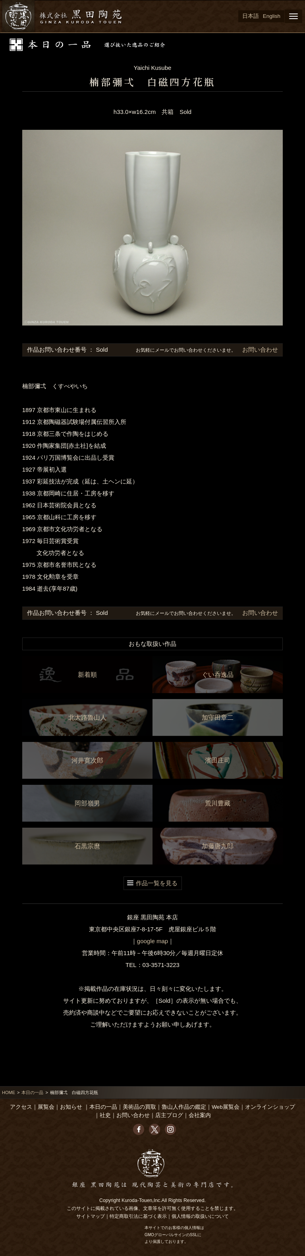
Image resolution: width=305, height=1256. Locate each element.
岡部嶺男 (87, 803)
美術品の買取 (139, 1107)
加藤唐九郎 (218, 846)
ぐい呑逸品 (218, 674)
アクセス (21, 1107)
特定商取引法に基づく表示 (138, 1216)
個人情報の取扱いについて (200, 1216)
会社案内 (200, 1115)
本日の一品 (32, 1092)
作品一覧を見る (157, 883)
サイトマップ (90, 1216)
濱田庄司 (217, 760)
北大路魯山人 (87, 717)
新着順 (87, 674)
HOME (8, 1092)
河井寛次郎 (87, 760)
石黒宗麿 (87, 846)
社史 (105, 1115)
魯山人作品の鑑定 (184, 1107)
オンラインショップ (270, 1107)
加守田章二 (218, 717)
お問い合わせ (259, 349)
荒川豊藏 (217, 803)
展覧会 (46, 1107)
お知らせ (71, 1107)
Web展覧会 (225, 1107)
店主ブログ (169, 1115)
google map (152, 941)
